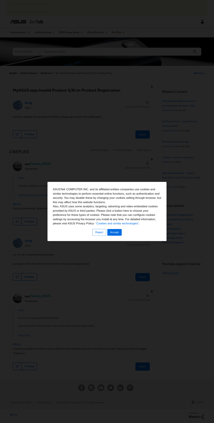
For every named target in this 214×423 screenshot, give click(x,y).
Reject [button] (99, 232)
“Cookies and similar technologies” (117, 223)
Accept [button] (114, 232)
